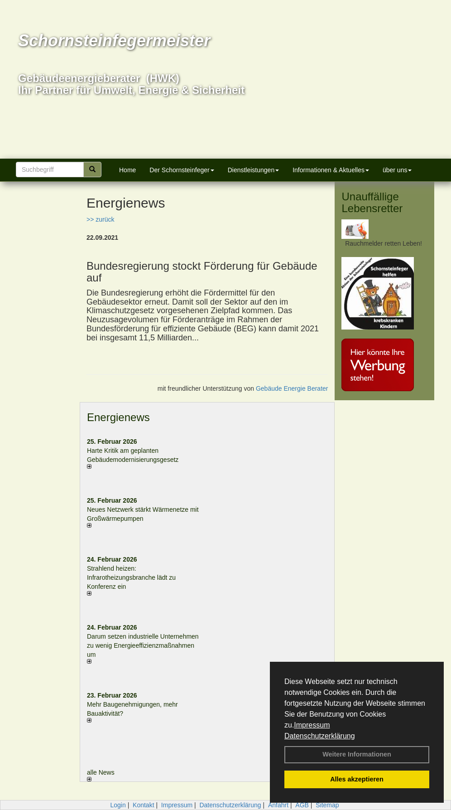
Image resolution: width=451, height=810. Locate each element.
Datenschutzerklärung (319, 736)
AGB (302, 805)
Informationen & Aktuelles (331, 170)
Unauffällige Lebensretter (372, 202)
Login (117, 805)
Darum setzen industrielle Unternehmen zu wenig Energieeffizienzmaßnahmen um (143, 645)
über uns (397, 170)
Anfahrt (278, 805)
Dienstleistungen (253, 170)
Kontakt (143, 805)
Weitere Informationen (356, 754)
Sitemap (327, 805)
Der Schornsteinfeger (181, 170)
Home (127, 170)
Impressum (312, 725)
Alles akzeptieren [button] (357, 779)
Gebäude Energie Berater (292, 388)
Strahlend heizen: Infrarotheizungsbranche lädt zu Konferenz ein (131, 577)
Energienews (118, 417)
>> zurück (100, 219)
